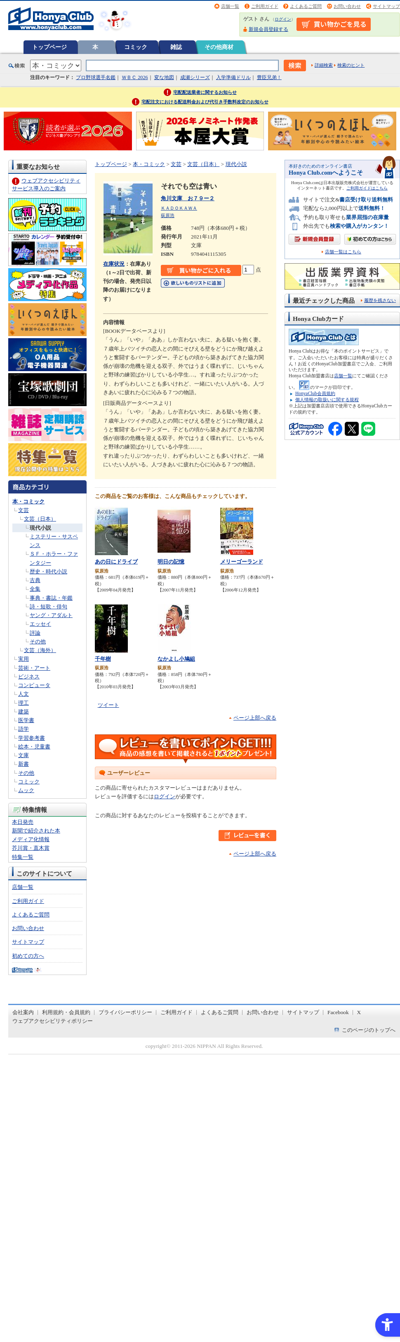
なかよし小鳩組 (176, 659)
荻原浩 (167, 215)
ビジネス (29, 676)
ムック (26, 790)
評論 (35, 633)
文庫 (23, 755)
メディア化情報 (30, 839)
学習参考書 (31, 738)
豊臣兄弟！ (269, 77)
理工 (23, 703)
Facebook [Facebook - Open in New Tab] (338, 1012)
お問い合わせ (347, 6)
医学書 (26, 720)
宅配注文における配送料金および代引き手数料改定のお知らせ (204, 101)
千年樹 (103, 659)
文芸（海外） (40, 650)
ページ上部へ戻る (254, 718)
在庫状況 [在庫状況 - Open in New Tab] (114, 264)
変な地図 (164, 77)
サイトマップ (386, 6)
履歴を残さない (380, 300)
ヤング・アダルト (51, 615)
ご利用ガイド (264, 6)
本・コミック (28, 501)
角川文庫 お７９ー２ (187, 198)
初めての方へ (28, 956)
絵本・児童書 (34, 746)
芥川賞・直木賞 (30, 848)
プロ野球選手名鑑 (95, 77)
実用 (23, 659)
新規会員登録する (268, 29)
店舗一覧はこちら (343, 252)
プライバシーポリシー (125, 1012)
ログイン (283, 19)
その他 (38, 641)
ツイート (108, 705)
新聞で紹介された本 (36, 831)
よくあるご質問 (306, 6)
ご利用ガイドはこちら (367, 188)
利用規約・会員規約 (66, 1012)
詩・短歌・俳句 (48, 606)
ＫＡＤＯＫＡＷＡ (179, 208)
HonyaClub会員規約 (315, 393)
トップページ (49, 47)
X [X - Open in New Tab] (359, 1012)
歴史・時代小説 (48, 571)
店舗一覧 (230, 6)
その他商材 (219, 47)
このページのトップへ (368, 1030)
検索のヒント (351, 65)
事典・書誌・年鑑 (51, 598)
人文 (23, 694)
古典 (35, 580)
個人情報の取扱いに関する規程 (327, 399)
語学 (23, 729)
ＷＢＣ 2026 (135, 77)
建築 (23, 711)
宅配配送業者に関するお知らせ (205, 92)
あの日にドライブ (116, 562)
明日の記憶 (171, 562)
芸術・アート (34, 668)
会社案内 (23, 1012)
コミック (135, 47)
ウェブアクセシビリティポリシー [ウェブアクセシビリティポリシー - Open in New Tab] (52, 1021)
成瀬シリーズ (195, 77)
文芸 (23, 510)
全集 (35, 589)
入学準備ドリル (233, 77)
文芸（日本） (40, 519)
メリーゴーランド (241, 562)
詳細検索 (324, 65)
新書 (23, 764)
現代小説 (40, 528)
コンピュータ (34, 685)
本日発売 (22, 822)
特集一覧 (22, 857)
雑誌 (176, 47)
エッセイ (40, 624)
